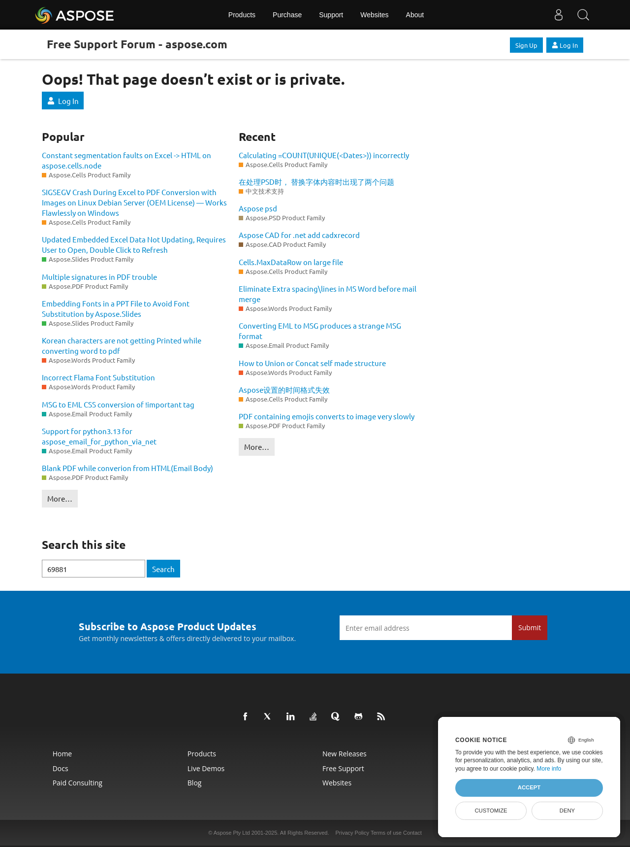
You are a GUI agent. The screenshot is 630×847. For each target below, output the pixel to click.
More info (548, 768)
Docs (60, 768)
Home (62, 753)
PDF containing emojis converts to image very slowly (326, 416)
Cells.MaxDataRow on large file (291, 262)
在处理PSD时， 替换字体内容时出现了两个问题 (316, 181)
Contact (412, 833)
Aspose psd (258, 208)
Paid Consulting (77, 782)
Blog (195, 782)
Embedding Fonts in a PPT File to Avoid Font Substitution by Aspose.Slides (115, 308)
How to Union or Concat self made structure (312, 363)
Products (241, 15)
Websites (374, 15)
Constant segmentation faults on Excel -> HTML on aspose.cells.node (126, 160)
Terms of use (386, 833)
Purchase (287, 15)
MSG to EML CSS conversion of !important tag (118, 404)
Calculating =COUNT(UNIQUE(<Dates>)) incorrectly (324, 155)
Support (331, 15)
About (415, 15)
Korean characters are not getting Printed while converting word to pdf (121, 345)
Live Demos (206, 768)
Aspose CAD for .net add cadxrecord (299, 234)
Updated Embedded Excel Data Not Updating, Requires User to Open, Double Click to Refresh (134, 244)
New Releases (344, 753)
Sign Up (526, 45)
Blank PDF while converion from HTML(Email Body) (127, 468)
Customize (490, 810)
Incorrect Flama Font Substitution (98, 377)
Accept (529, 787)
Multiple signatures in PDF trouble (99, 276)
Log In (565, 45)
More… (59, 498)
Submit (529, 627)
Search (163, 569)
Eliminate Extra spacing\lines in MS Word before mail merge (327, 294)
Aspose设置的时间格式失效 (284, 389)
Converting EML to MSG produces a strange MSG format (320, 330)
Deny (567, 810)
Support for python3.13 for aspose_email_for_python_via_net (99, 436)
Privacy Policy (352, 833)
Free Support (343, 768)
